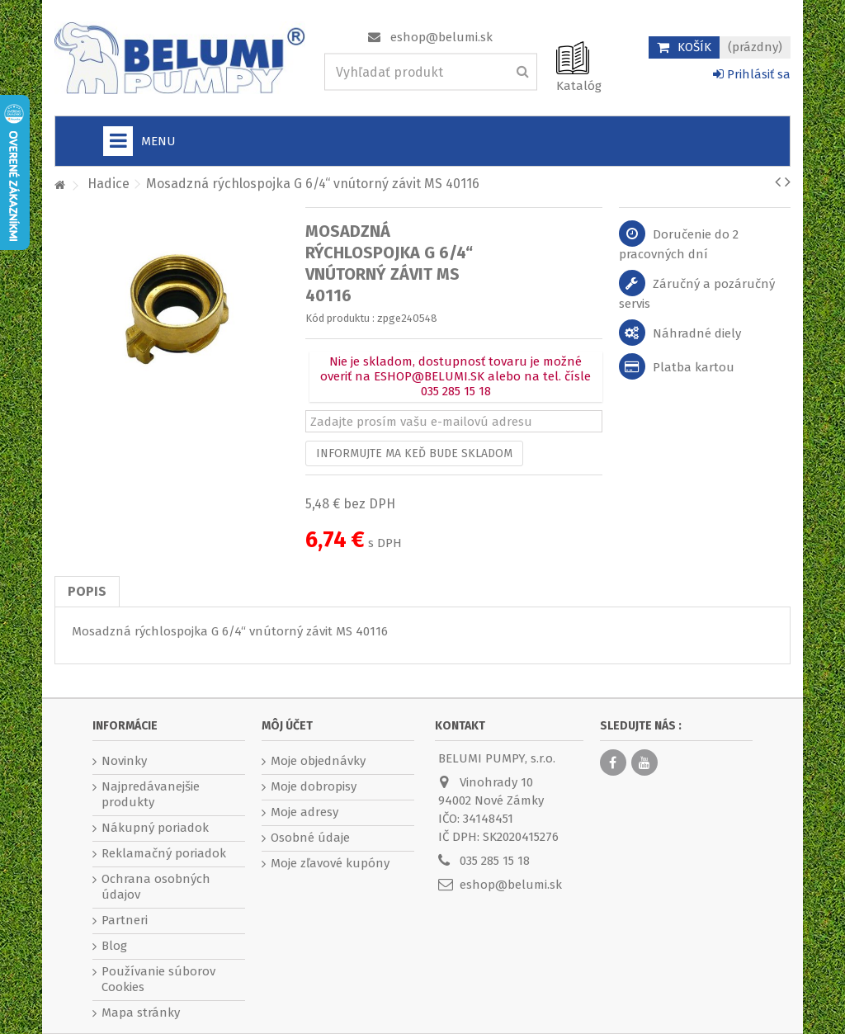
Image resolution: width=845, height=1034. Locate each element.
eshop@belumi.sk (441, 37)
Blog (114, 945)
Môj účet (287, 726)
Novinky (124, 760)
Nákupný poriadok (155, 827)
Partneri (124, 920)
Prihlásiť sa (752, 74)
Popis (87, 591)
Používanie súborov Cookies (158, 979)
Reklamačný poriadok (163, 853)
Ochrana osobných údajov (155, 886)
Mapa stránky (140, 1012)
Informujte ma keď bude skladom (414, 453)
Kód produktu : (340, 318)
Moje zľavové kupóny (330, 863)
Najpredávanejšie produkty (150, 794)
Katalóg (579, 85)
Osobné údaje (310, 837)
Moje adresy (304, 812)
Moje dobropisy (313, 786)
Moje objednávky (318, 760)
